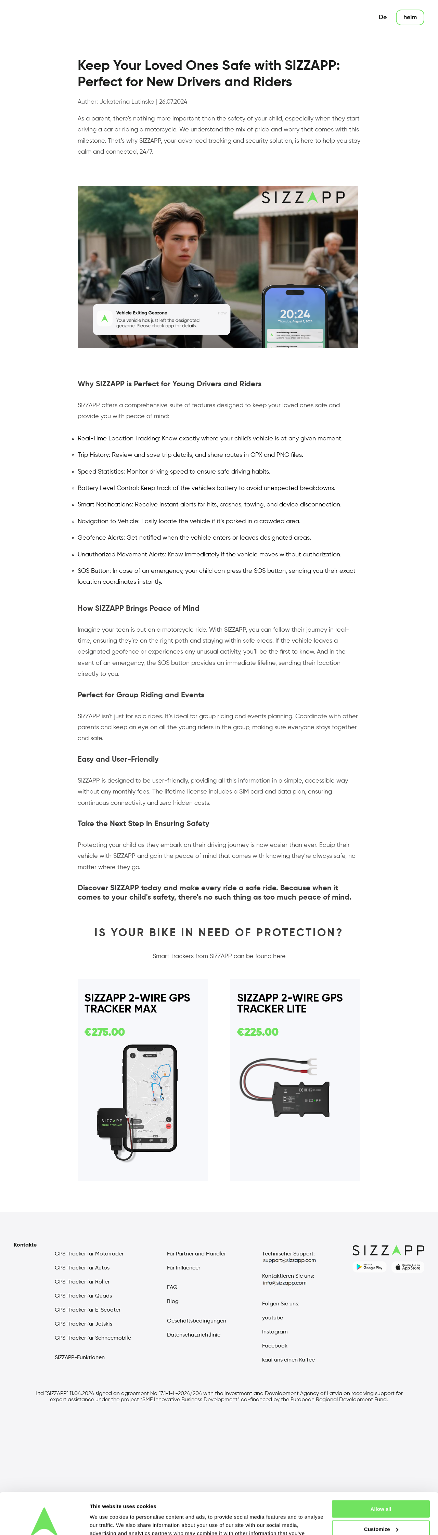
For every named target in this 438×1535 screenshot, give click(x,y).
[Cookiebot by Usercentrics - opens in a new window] (44, 1522)
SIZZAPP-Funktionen (80, 1357)
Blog (173, 1301)
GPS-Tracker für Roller (82, 1282)
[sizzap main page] (38, 17)
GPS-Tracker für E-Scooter (87, 1310)
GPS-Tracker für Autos (82, 1268)
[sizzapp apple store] (407, 1267)
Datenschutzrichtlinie (193, 1335)
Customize (381, 1490)
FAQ (172, 1287)
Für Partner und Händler (196, 1254)
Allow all (381, 1470)
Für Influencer (183, 1268)
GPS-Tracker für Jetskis (83, 1324)
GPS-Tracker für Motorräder (89, 1254)
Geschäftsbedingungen (196, 1321)
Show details (105, 1521)
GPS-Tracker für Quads (83, 1296)
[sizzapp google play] (369, 1267)
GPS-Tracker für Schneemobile (93, 1338)
